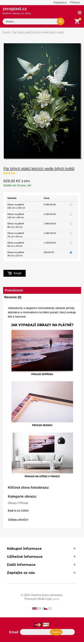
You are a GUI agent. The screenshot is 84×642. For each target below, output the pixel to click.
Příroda (23, 503)
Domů (6, 32)
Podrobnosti (14, 290)
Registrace (60, 2)
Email (13, 632)
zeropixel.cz (17, 10)
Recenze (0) (12, 297)
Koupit (14, 273)
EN (40, 608)
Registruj (56, 632)
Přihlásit (75, 2)
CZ (50, 608)
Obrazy (12, 503)
